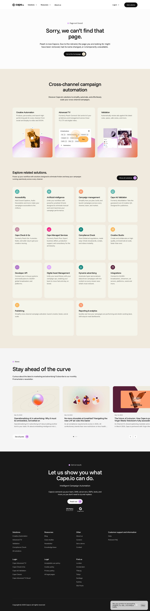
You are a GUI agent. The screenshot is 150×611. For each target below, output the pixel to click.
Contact (79, 547)
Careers (79, 540)
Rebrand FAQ (113, 540)
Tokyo (78, 574)
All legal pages (49, 574)
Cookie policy (49, 567)
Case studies (49, 540)
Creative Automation (19, 536)
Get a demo (80, 543)
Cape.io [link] (128, 426)
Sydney (79, 582)
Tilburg (78, 571)
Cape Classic (17, 574)
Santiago (79, 578)
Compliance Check (19, 547)
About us (57, 5)
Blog (46, 536)
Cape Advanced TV (19, 563)
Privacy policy (49, 571)
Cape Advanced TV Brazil (21, 578)
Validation (15, 543)
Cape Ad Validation (19, 571)
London (79, 563)
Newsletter (48, 543)
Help (109, 536)
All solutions (16, 551)
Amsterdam (80, 567)
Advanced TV (17, 540)
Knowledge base (50, 547)
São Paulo (80, 586)
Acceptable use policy (52, 563)
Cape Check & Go (18, 567)
